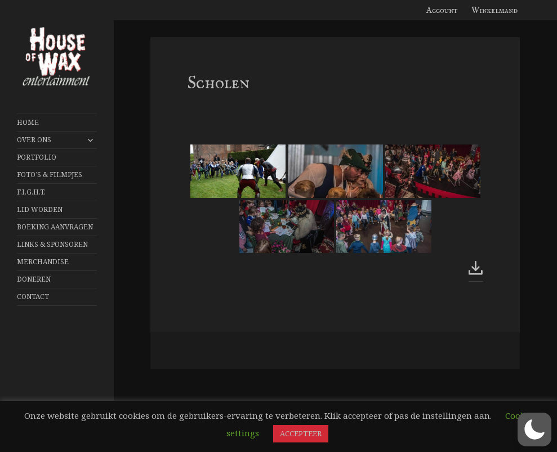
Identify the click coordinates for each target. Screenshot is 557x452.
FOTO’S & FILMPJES (49, 174)
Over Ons (34, 139)
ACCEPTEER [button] (301, 433)
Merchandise (43, 261)
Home (28, 122)
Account (442, 10)
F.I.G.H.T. (31, 192)
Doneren (34, 279)
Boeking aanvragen (55, 227)
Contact (33, 296)
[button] (534, 429)
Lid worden (40, 209)
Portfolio (36, 157)
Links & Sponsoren (52, 244)
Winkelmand (494, 10)
